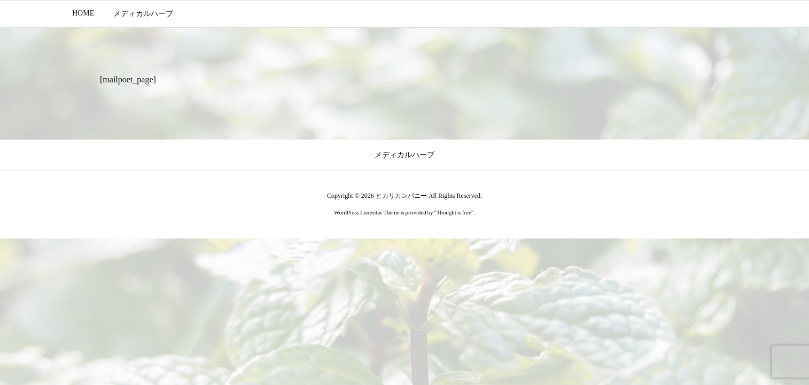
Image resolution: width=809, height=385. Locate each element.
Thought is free (454, 212)
